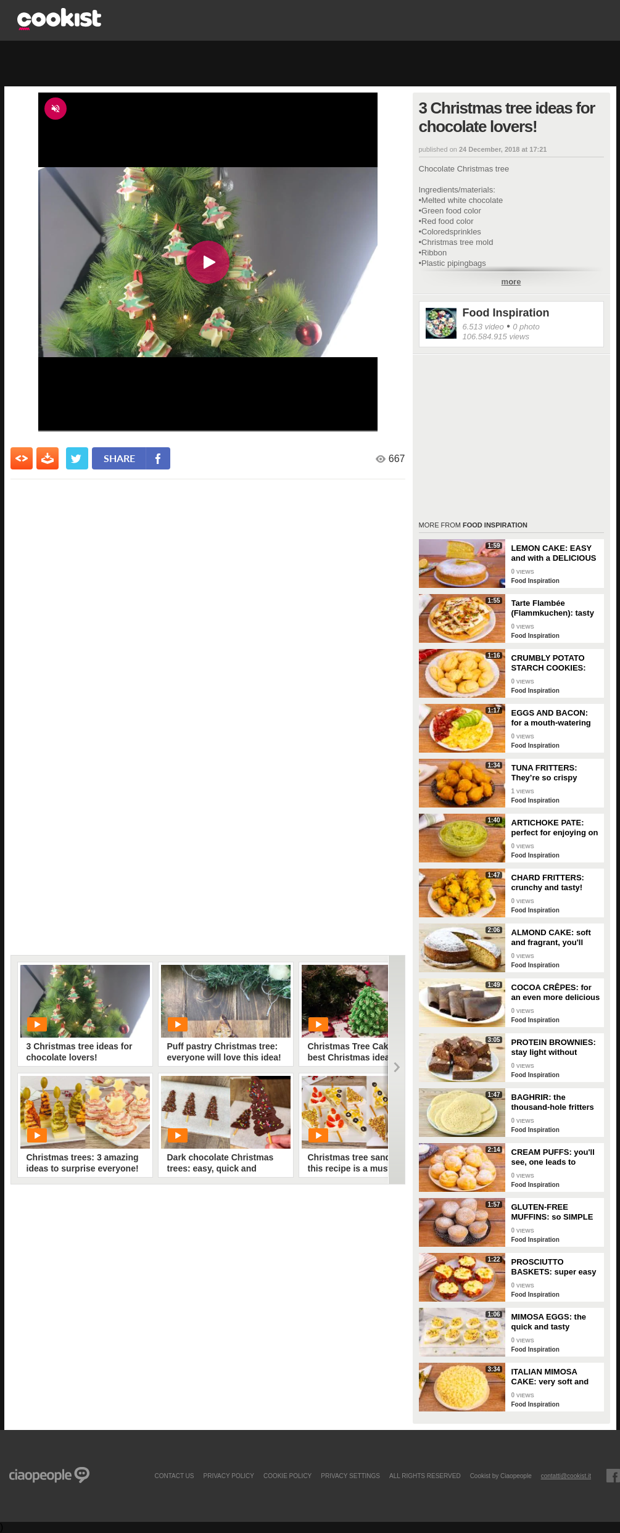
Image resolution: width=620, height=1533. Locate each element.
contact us (174, 1476)
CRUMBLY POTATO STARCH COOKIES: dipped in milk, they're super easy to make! (553, 663)
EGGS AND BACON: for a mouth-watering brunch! (551, 718)
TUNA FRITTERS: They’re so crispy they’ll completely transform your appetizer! (545, 773)
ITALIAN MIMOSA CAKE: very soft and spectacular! (550, 1377)
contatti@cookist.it (566, 1476)
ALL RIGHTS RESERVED (425, 1476)
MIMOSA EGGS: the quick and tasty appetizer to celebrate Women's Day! (552, 1322)
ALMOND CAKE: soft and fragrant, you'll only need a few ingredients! (551, 938)
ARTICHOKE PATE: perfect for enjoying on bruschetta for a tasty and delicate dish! (554, 828)
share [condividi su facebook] (119, 458)
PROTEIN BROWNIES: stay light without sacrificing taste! (553, 1047)
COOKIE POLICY (287, 1476)
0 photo (526, 326)
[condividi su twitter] (77, 458)
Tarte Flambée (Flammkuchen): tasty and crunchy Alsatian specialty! (552, 608)
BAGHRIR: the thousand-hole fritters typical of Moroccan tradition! (552, 1102)
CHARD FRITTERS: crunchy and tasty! (547, 882)
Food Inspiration (506, 313)
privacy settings (350, 1476)
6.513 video (483, 326)
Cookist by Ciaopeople (501, 1476)
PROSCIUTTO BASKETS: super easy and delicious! (554, 1267)
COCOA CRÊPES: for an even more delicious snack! (555, 992)
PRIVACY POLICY (228, 1476)
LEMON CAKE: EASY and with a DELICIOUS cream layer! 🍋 (554, 553)
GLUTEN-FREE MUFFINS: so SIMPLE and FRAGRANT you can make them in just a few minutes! (553, 1212)
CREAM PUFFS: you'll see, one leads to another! (553, 1157)
